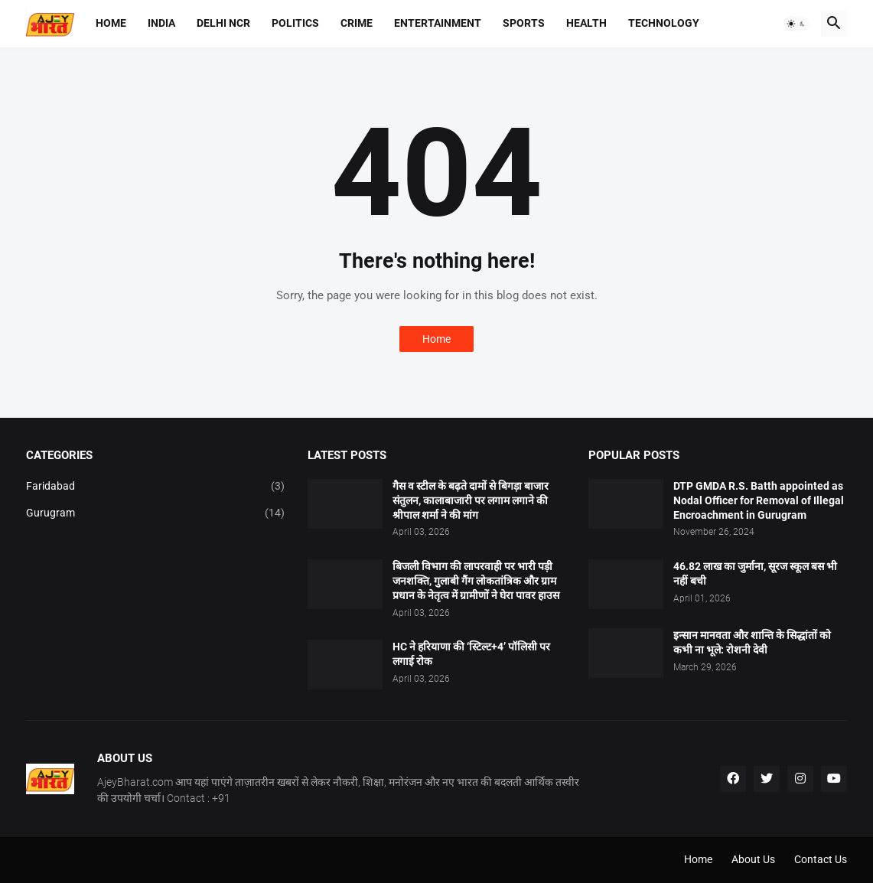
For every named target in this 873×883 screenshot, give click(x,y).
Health (586, 23)
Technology (663, 23)
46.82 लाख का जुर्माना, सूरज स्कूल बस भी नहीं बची (755, 573)
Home (111, 23)
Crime (356, 23)
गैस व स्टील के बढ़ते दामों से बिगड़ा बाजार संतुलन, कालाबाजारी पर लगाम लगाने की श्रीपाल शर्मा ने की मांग (471, 500)
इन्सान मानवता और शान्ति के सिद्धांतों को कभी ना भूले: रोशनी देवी (752, 642)
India (161, 23)
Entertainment (437, 23)
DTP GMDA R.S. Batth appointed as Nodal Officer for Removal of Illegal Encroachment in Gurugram (758, 500)
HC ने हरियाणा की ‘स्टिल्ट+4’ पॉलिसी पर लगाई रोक (471, 653)
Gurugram (155, 513)
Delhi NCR (223, 23)
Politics (295, 23)
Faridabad (155, 486)
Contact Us (820, 859)
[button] (796, 23)
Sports (524, 23)
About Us (753, 859)
